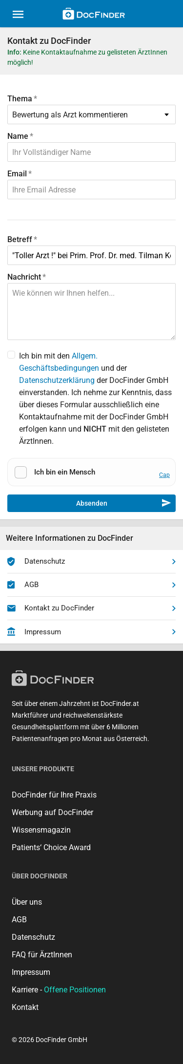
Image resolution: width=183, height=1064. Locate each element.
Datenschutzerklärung (57, 380)
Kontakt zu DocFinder (91, 608)
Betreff (19, 239)
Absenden (123, 503)
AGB (91, 585)
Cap (164, 475)
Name (17, 136)
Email (17, 173)
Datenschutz (91, 561)
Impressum (91, 632)
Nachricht (24, 277)
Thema (19, 98)
